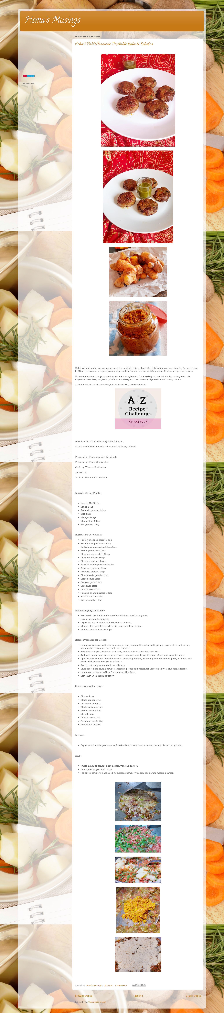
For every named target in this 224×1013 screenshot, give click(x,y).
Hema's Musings (52, 21)
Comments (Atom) (97, 1002)
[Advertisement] (46, 53)
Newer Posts (83, 996)
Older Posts (193, 996)
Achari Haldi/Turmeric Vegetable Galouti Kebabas (114, 43)
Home (139, 996)
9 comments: (121, 985)
